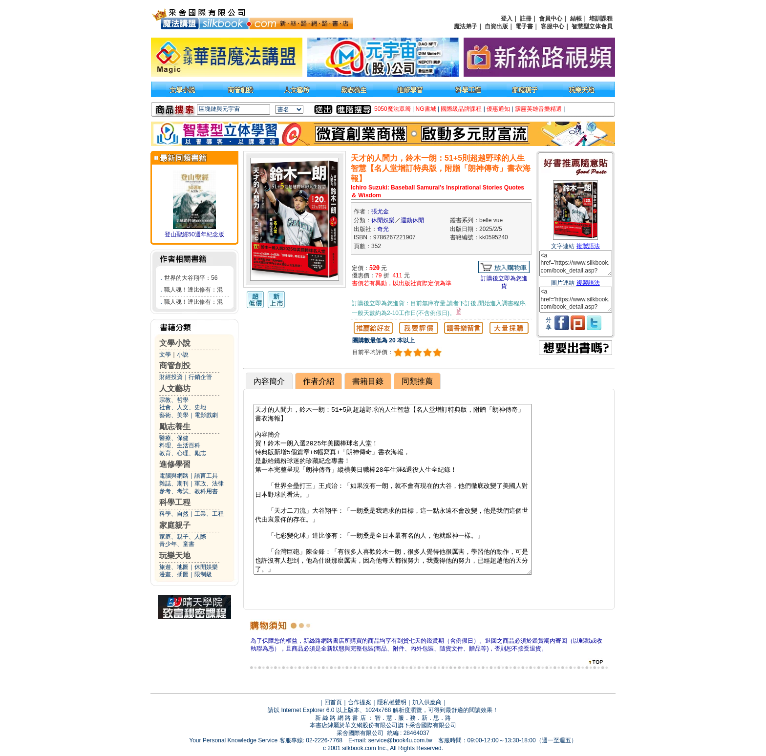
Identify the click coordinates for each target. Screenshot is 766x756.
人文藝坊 (175, 388)
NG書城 (426, 108)
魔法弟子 (465, 26)
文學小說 (175, 343)
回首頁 (333, 702)
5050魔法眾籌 (392, 108)
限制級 (203, 574)
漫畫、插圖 (174, 574)
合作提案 (359, 702)
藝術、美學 (174, 415)
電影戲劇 (206, 415)
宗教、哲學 (174, 400)
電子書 (524, 26)
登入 (506, 18)
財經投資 (171, 377)
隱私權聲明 (391, 702)
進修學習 (175, 464)
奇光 (383, 229)
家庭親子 (175, 525)
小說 (183, 354)
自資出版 (496, 26)
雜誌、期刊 (174, 483)
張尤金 (380, 211)
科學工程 (175, 502)
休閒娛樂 (206, 567)
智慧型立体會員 (592, 26)
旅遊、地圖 (174, 567)
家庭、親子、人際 (182, 536)
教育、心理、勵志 (182, 453)
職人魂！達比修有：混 (193, 289)
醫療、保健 (174, 438)
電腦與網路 (174, 475)
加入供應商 (427, 702)
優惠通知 (498, 108)
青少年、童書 (176, 544)
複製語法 (588, 246)
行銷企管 (200, 377)
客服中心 (552, 26)
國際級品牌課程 (461, 108)
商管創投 (175, 365)
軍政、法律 (209, 483)
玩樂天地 (175, 555)
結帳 (576, 18)
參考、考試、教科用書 (188, 491)
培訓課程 (601, 18)
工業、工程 (209, 513)
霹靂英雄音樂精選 (538, 108)
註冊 (526, 18)
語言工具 (206, 475)
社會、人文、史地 (182, 407)
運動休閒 (412, 220)
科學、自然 (174, 513)
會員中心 (550, 18)
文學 (165, 354)
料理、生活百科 (179, 445)
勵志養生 (175, 426)
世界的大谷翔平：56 (190, 277)
